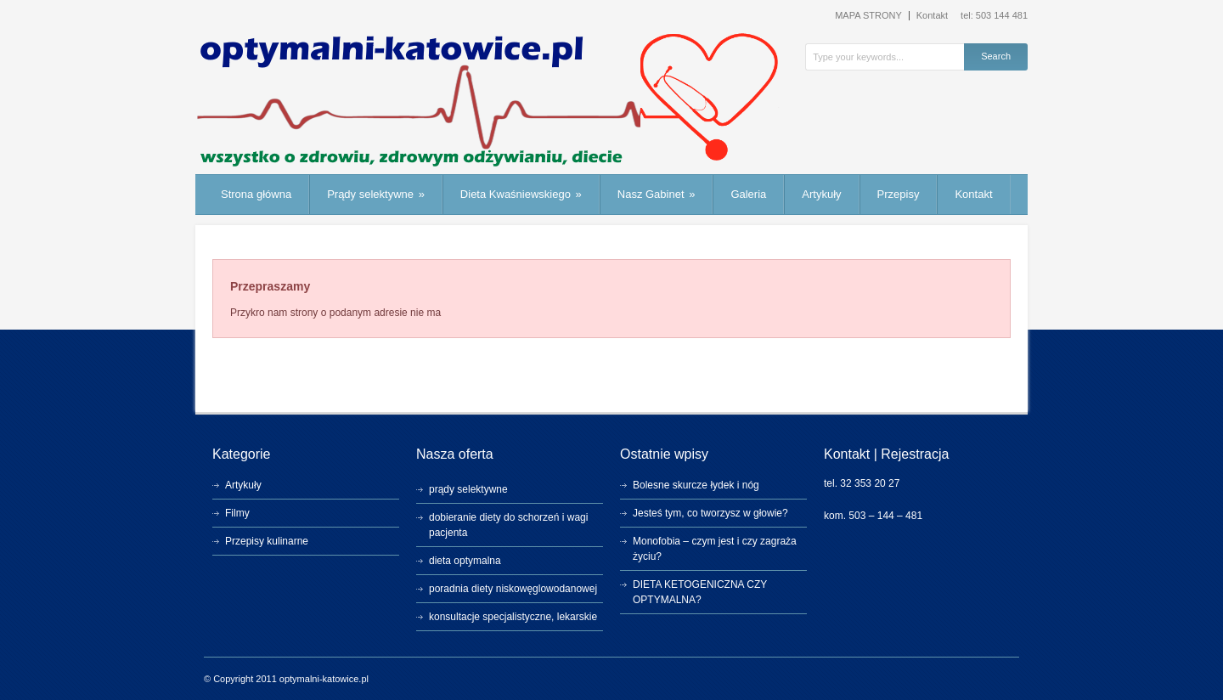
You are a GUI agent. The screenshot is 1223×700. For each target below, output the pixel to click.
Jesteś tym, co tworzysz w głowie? (710, 513)
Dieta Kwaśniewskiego (521, 194)
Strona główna (256, 194)
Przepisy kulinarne (266, 541)
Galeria (748, 194)
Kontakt (932, 15)
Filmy (237, 513)
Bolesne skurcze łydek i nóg (696, 485)
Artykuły (821, 194)
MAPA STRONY (868, 15)
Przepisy (898, 194)
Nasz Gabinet (656, 194)
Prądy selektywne (376, 194)
